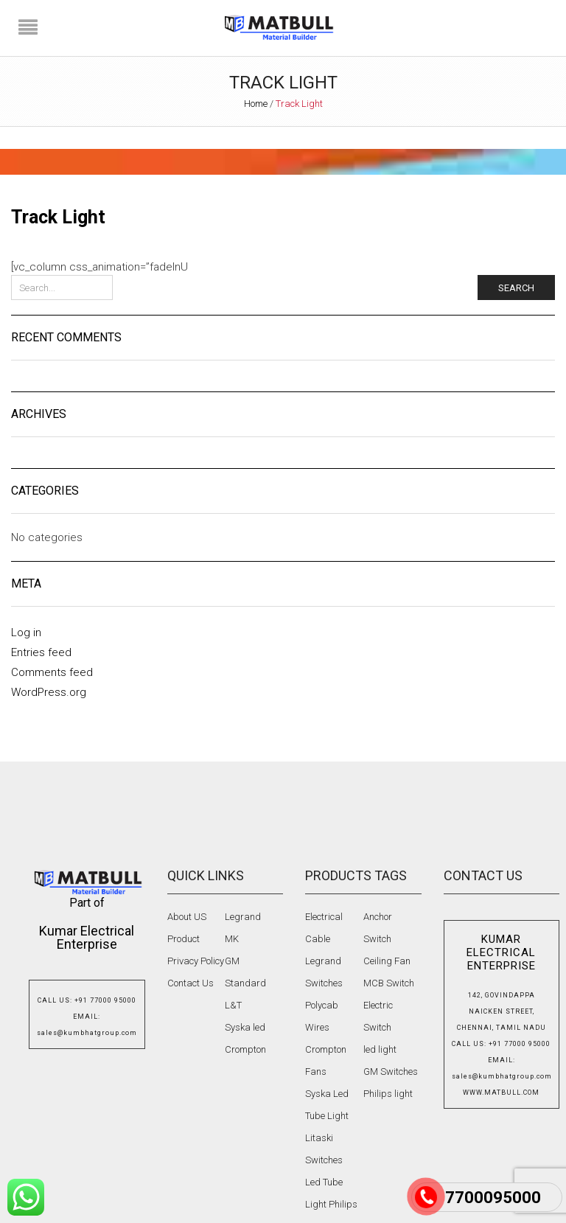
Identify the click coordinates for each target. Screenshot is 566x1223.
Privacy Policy (195, 960)
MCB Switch (388, 983)
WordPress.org (48, 692)
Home (256, 103)
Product (183, 938)
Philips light (388, 1093)
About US (186, 916)
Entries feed (41, 652)
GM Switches (390, 1071)
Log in (26, 632)
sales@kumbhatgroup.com (87, 1032)
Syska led (245, 1027)
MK (232, 938)
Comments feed (52, 672)
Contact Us (190, 983)
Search (516, 287)
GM (232, 960)
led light (379, 1049)
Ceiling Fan (386, 960)
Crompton (245, 1049)
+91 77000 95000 (105, 1000)
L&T (233, 1005)
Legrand (243, 916)
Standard (245, 983)
